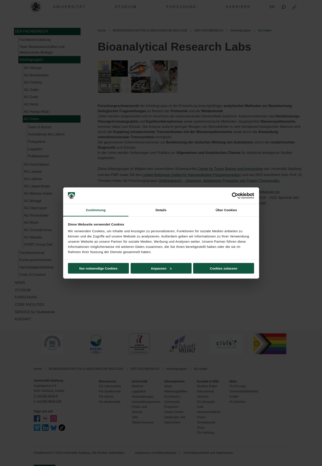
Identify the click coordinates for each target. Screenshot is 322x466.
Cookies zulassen (223, 268)
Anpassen (161, 268)
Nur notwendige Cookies (98, 268)
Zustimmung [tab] (96, 210)
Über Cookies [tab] (226, 210)
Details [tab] (161, 210)
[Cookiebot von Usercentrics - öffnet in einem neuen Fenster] (235, 196)
